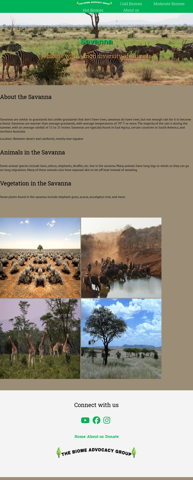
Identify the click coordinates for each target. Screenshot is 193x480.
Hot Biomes (93, 10)
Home (80, 436)
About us (131, 10)
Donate (112, 436)
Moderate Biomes (169, 3)
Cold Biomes (131, 3)
